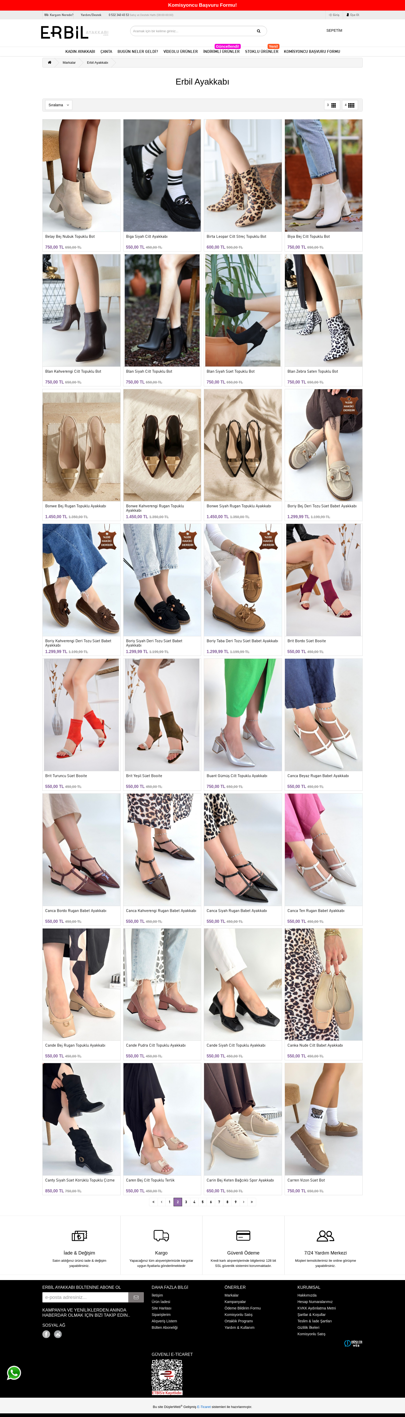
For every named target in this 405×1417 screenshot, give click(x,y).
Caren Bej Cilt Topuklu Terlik (150, 1180)
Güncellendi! (227, 46)
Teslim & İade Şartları (315, 1321)
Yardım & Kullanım (240, 1327)
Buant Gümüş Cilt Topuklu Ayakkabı (237, 776)
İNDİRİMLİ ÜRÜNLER (222, 50)
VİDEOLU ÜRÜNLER (180, 51)
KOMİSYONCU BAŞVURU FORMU (312, 51)
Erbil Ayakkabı (97, 62)
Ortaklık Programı (239, 1321)
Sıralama (59, 105)
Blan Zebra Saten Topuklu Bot (312, 371)
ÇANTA (106, 51)
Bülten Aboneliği (164, 1327)
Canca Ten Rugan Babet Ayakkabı (316, 911)
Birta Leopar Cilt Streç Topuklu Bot (236, 236)
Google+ (72, 1333)
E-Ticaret (204, 1407)
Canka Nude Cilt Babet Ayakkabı (315, 1045)
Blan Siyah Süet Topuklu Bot (231, 371)
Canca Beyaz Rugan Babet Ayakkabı (318, 776)
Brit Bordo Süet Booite (306, 641)
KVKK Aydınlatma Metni (317, 1308)
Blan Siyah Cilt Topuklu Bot (149, 371)
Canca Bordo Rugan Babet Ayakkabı (75, 911)
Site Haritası (161, 1308)
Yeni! (273, 46)
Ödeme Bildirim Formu (243, 1308)
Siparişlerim (161, 1315)
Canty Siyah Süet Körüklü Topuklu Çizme (80, 1180)
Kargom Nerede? (61, 15)
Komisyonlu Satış (239, 1315)
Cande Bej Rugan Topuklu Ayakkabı (75, 1045)
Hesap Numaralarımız (315, 1302)
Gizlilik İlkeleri (309, 1327)
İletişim (157, 1295)
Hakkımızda (307, 1295)
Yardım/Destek (91, 15)
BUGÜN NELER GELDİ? (138, 51)
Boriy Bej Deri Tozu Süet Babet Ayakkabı (322, 506)
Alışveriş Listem (164, 1321)
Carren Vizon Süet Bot (306, 1180)
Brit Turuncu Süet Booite (66, 776)
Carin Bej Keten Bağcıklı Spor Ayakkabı (240, 1180)
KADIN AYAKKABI (80, 51)
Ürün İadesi (161, 1302)
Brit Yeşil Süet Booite (144, 776)
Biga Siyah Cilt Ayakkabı (147, 236)
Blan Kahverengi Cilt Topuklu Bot (73, 371)
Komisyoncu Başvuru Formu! (202, 5)
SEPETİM (331, 30)
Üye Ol (354, 15)
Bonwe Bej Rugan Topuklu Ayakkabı (75, 506)
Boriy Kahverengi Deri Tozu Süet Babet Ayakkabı (78, 643)
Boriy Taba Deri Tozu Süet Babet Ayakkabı (242, 641)
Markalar (69, 62)
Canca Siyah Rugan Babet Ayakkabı (237, 911)
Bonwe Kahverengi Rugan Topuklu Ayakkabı (155, 508)
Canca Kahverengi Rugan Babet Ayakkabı (161, 911)
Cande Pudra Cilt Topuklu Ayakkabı (156, 1045)
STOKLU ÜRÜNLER (262, 50)
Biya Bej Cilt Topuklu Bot (308, 236)
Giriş (336, 15)
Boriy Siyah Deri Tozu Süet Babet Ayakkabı (154, 643)
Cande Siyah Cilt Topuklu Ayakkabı (236, 1045)
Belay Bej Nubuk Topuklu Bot (70, 236)
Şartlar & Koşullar (312, 1315)
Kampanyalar (235, 1302)
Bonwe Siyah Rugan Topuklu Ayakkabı (239, 506)
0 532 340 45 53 (141, 15)
